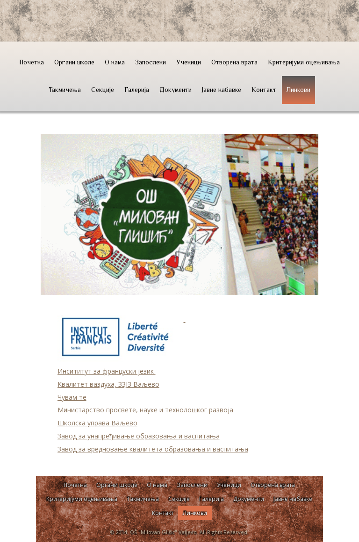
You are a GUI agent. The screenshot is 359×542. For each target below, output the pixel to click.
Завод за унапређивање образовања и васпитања (138, 435)
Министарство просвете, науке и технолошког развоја (145, 409)
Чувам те (71, 397)
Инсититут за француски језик (106, 371)
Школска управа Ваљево (97, 422)
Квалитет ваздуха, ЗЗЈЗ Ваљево (108, 384)
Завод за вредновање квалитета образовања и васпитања (152, 449)
